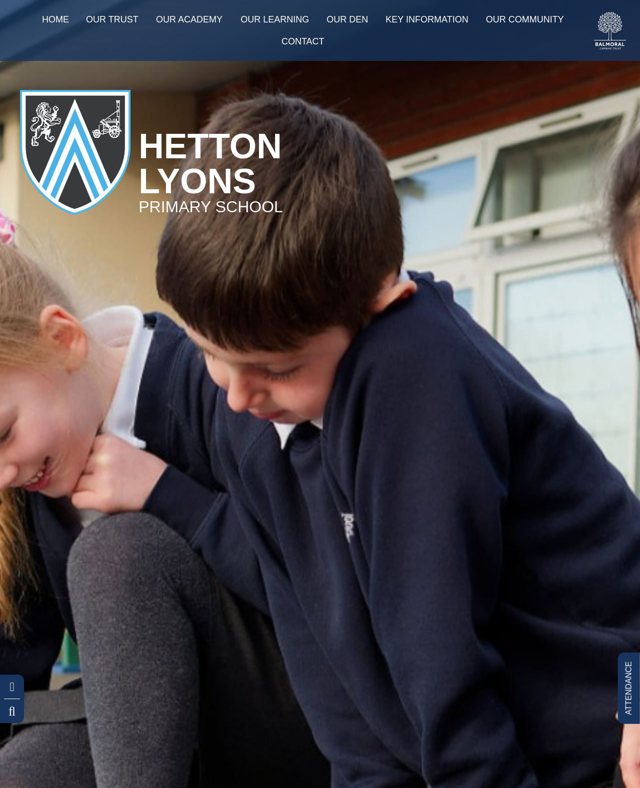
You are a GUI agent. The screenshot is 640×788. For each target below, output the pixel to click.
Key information (427, 19)
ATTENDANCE (628, 688)
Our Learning (274, 19)
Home (55, 19)
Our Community (525, 19)
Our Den (347, 19)
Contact (303, 41)
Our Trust (112, 19)
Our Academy (189, 19)
